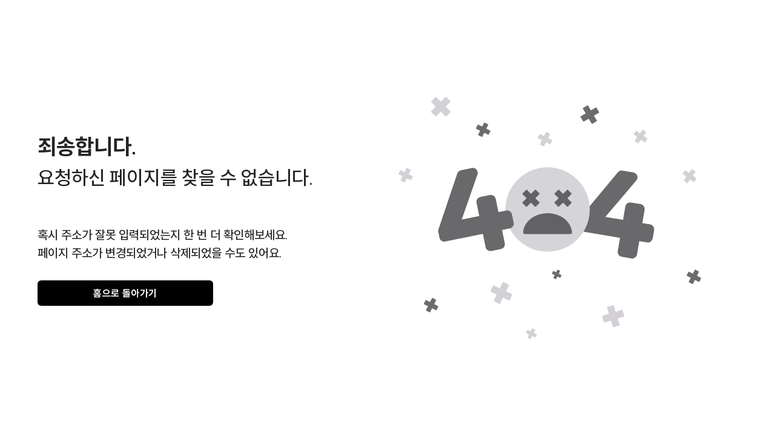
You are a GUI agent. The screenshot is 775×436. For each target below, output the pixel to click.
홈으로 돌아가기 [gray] (125, 293)
